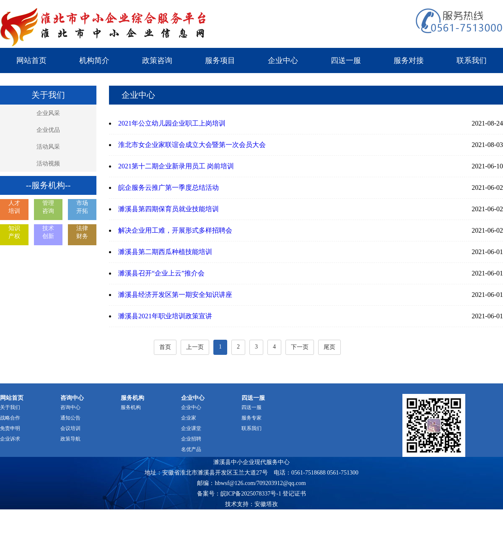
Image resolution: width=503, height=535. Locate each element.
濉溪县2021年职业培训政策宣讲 (165, 316)
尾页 (329, 347)
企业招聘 (191, 439)
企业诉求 (10, 439)
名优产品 (191, 449)
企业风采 (48, 113)
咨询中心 (70, 407)
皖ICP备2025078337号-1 (250, 493)
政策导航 (70, 439)
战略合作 (10, 418)
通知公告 (70, 418)
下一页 (300, 347)
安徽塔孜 (266, 504)
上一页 (195, 347)
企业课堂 (191, 428)
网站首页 (31, 60)
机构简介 (94, 60)
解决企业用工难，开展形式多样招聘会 (175, 230)
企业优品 (48, 130)
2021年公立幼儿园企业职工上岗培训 (172, 123)
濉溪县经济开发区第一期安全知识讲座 (175, 294)
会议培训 (70, 428)
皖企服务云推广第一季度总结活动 (168, 187)
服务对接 (409, 60)
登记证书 (294, 493)
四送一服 (346, 60)
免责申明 (10, 428)
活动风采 (48, 147)
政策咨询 (157, 60)
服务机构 (131, 407)
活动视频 (48, 163)
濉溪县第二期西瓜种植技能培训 (165, 251)
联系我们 (471, 60)
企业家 (188, 418)
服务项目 (220, 60)
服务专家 (251, 418)
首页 (165, 347)
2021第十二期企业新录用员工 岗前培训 (176, 166)
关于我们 (10, 407)
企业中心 (283, 60)
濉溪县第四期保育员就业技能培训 (168, 208)
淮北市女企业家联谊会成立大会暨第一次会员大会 (192, 144)
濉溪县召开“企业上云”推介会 (161, 273)
